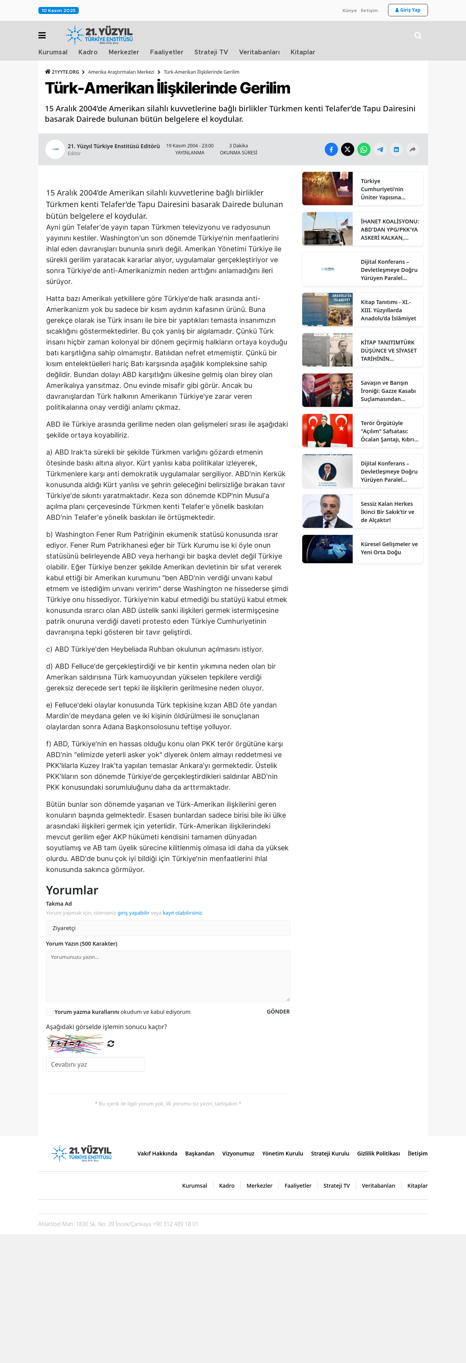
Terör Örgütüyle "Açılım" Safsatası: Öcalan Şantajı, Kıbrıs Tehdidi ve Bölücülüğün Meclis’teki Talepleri (389, 431)
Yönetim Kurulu (282, 1282)
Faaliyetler (167, 52)
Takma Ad (59, 1032)
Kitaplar (303, 52)
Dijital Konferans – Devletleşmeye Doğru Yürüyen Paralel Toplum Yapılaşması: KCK (389, 270)
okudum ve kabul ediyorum (123, 1140)
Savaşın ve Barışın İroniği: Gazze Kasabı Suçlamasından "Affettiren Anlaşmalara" (388, 391)
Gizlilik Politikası (378, 1282)
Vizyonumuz (238, 1282)
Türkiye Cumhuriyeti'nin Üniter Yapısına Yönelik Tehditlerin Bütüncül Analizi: (385, 189)
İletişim (369, 10)
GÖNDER (278, 1140)
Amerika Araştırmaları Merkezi (121, 72)
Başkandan (200, 1282)
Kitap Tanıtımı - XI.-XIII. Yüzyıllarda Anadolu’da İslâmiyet (388, 310)
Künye (350, 10)
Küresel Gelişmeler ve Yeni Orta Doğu (389, 548)
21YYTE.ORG (63, 72)
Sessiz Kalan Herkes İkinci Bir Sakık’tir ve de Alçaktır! (387, 512)
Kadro (88, 52)
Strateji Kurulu (330, 1282)
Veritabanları (259, 52)
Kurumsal (53, 52)
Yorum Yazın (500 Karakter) (82, 1072)
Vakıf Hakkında (157, 1282)
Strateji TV (211, 52)
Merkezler (124, 52)
